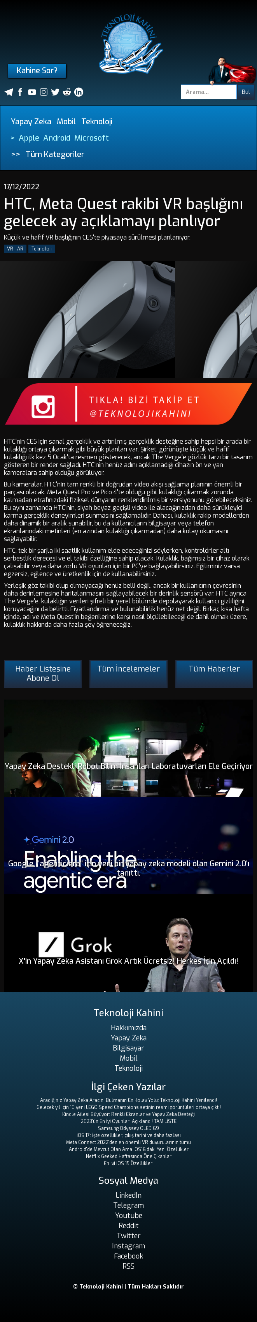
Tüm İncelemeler (128, 669)
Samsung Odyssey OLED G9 (128, 1128)
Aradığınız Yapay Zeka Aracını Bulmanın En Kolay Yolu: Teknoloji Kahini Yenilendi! (128, 1100)
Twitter (129, 1236)
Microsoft (91, 138)
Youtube (128, 1215)
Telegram (128, 1205)
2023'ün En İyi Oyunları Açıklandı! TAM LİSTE (129, 1121)
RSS (128, 1266)
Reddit (129, 1225)
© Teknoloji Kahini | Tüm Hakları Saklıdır (128, 1286)
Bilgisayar (128, 1048)
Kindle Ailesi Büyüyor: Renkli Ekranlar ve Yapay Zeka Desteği (128, 1114)
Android (56, 138)
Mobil (66, 121)
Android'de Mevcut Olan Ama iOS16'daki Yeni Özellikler (129, 1149)
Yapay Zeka (31, 121)
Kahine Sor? (37, 70)
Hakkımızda (129, 1028)
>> (15, 154)
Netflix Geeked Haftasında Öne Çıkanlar (128, 1156)
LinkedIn (128, 1195)
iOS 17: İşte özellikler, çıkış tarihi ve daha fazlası (129, 1135)
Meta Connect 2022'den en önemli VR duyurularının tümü (128, 1142)
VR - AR (15, 249)
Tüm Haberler (214, 669)
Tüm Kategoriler (55, 154)
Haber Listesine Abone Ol (43, 674)
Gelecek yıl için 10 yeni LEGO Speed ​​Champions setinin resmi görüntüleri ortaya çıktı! (129, 1107)
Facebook (128, 1256)
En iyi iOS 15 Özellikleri (129, 1163)
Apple (29, 138)
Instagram (128, 1246)
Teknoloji (96, 121)
